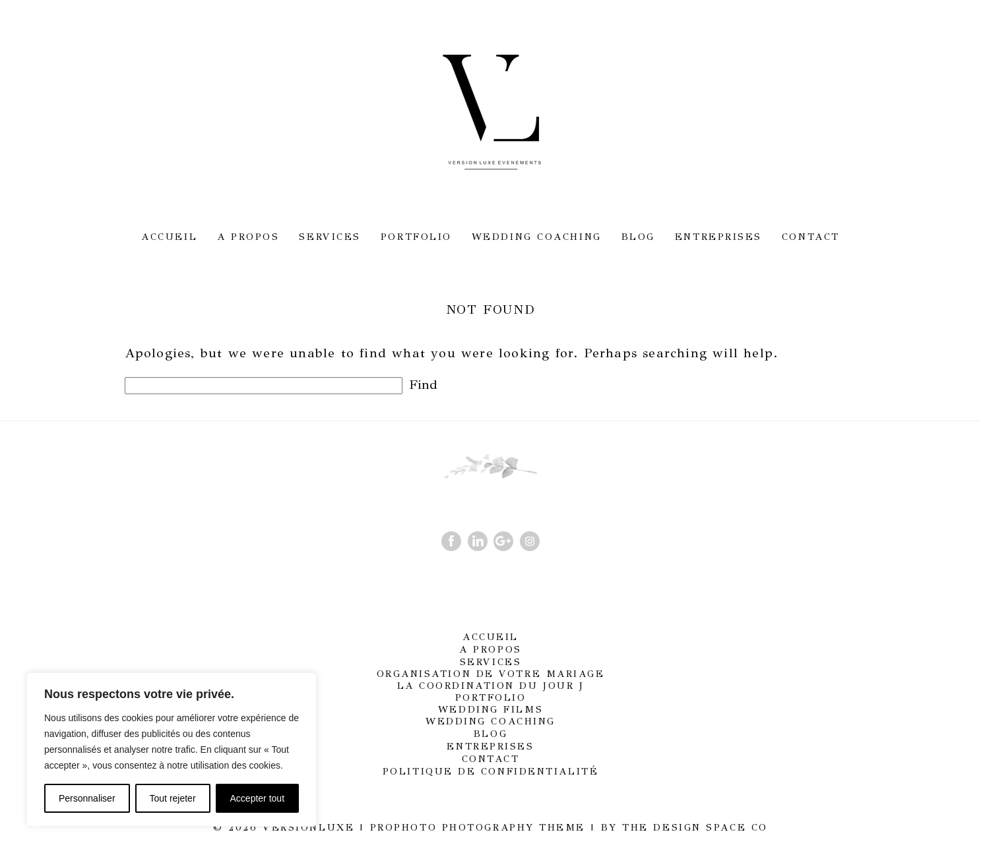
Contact (811, 237)
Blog (638, 237)
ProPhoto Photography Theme (477, 827)
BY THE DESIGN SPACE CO (684, 827)
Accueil (169, 237)
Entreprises (718, 237)
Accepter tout (257, 798)
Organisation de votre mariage (491, 674)
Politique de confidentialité (490, 771)
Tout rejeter (173, 798)
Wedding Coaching (537, 237)
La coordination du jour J (491, 685)
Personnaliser (87, 798)
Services (329, 237)
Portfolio (416, 237)
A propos (248, 237)
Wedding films (490, 709)
